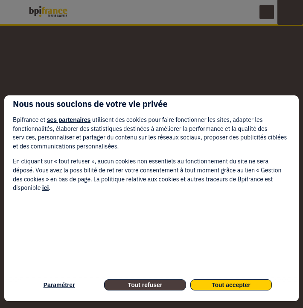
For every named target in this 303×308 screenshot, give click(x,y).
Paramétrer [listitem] (59, 284)
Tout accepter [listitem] (231, 284)
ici (45, 187)
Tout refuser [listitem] (145, 284)
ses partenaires (69, 119)
